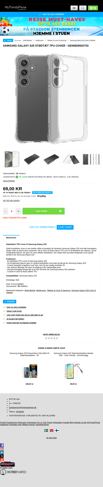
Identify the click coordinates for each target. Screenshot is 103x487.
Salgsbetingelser (42, 425)
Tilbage (9, 40)
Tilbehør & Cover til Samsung (58, 290)
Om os (39, 422)
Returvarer (22, 422)
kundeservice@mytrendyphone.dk (22, 408)
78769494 (20, 412)
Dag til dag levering (14, 307)
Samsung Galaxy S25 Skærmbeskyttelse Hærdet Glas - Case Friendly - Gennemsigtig (73, 354)
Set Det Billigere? (11, 200)
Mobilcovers (41, 290)
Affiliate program (28, 425)
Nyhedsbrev (58, 422)
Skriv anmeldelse (51, 334)
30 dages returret (13, 319)
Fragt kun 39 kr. (12, 311)
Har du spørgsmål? (51, 227)
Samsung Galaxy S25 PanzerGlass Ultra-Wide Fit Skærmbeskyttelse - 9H (29, 354)
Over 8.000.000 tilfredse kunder (19, 323)
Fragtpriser (9, 181)
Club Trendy (47, 422)
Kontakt (66, 422)
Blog (71, 422)
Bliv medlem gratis (42, 193)
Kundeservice (11, 422)
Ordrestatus (31, 422)
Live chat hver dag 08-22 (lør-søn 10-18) (23, 315)
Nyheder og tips (80, 422)
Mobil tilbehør (30, 290)
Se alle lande (51, 438)
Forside (3, 422)
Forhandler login (15, 425)
